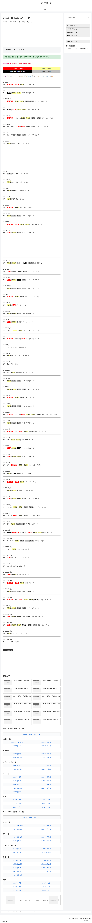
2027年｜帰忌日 (46, 860)
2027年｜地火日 (17, 867)
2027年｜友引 (46, 883)
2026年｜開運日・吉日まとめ (31, 734)
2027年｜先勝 (17, 883)
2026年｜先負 (17, 803)
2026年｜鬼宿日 (46, 742)
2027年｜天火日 (46, 864)
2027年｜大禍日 (46, 867)
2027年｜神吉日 (17, 837)
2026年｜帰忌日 (46, 777)
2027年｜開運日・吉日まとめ (31, 817)
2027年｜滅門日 (46, 871)
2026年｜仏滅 (46, 803)
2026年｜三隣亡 (17, 769)
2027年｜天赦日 (17, 829)
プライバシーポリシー (85, 918)
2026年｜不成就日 (46, 769)
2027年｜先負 (17, 886)
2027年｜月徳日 (46, 841)
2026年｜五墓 (17, 777)
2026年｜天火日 (46, 781)
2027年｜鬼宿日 (46, 825)
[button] (88, 17)
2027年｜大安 (17, 890)
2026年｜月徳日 (46, 757)
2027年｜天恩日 (46, 837)
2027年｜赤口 (46, 890)
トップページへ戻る (73, 918)
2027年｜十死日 (17, 848)
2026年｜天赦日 (17, 746)
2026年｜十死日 (17, 765)
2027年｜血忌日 (17, 864)
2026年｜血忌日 (17, 781)
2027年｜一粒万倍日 (17, 825)
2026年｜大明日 (46, 746)
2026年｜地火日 (17, 784)
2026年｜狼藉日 (17, 788)
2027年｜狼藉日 (17, 871)
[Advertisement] (32, 35)
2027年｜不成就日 (46, 852)
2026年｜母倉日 (17, 757)
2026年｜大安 (17, 807)
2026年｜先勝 (17, 799)
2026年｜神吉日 (17, 754)
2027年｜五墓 (17, 860)
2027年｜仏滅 (46, 886)
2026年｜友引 (46, 799)
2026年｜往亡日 (17, 792)
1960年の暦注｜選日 (8, 650)
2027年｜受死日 (46, 848)
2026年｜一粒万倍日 (17, 742)
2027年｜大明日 (46, 829)
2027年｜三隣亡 (17, 852)
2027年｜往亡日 (17, 875)
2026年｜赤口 (46, 807)
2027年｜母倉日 (17, 841)
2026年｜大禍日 (46, 784)
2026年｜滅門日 (46, 788)
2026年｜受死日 (46, 765)
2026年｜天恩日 (46, 754)
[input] (78, 17)
